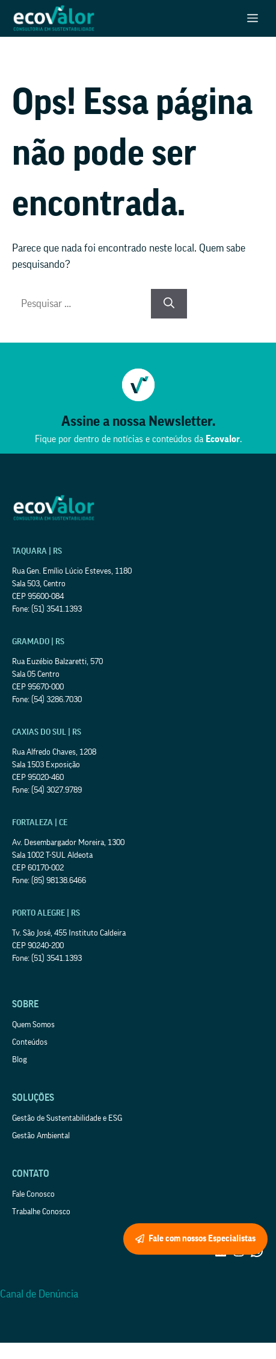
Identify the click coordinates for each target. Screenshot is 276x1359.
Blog (19, 1060)
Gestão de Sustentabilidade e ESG (67, 1118)
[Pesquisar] (169, 303)
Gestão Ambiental (41, 1136)
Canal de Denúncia (39, 1293)
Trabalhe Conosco (41, 1212)
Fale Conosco (33, 1194)
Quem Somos (33, 1025)
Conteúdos (30, 1042)
